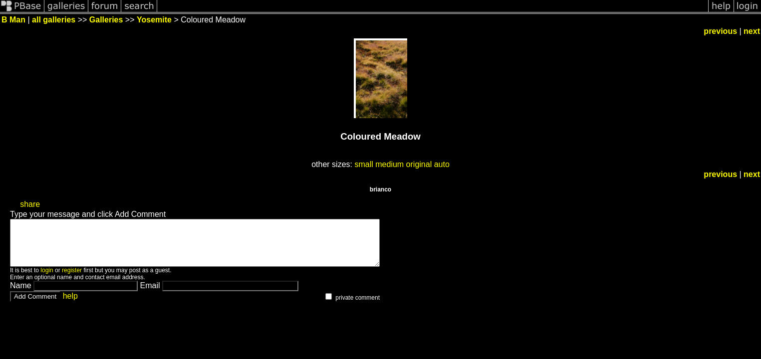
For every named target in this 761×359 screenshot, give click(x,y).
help (70, 305)
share (30, 204)
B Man (13, 19)
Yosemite (154, 19)
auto (442, 164)
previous (720, 31)
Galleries (106, 19)
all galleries (53, 19)
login (46, 279)
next (752, 31)
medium (389, 164)
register (72, 279)
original (419, 164)
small (363, 164)
